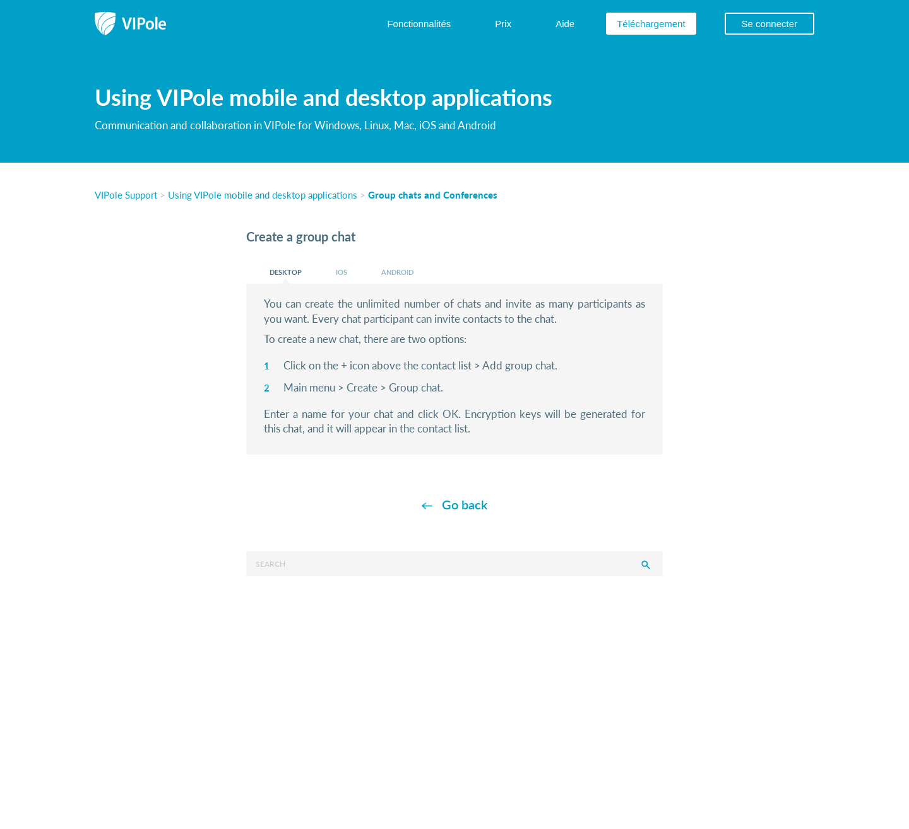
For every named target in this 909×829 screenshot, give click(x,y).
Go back (464, 504)
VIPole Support (126, 194)
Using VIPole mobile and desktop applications (262, 194)
